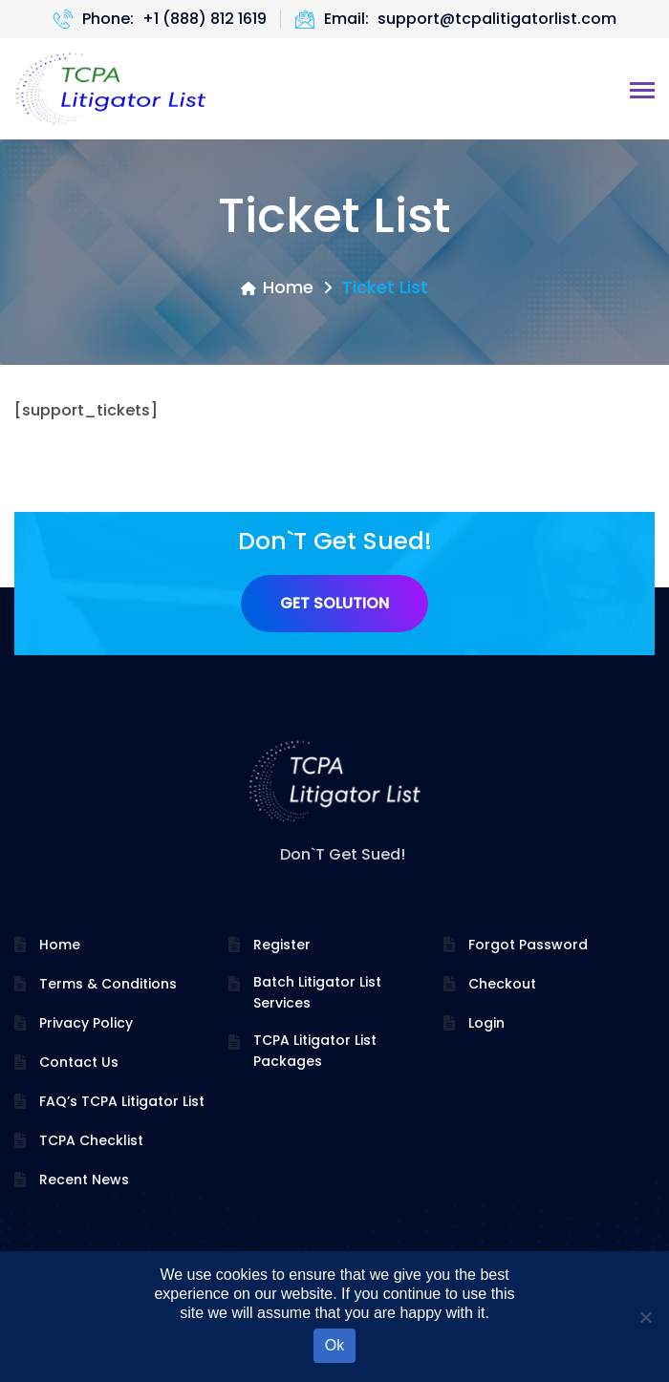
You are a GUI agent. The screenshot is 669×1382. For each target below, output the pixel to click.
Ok (334, 1345)
